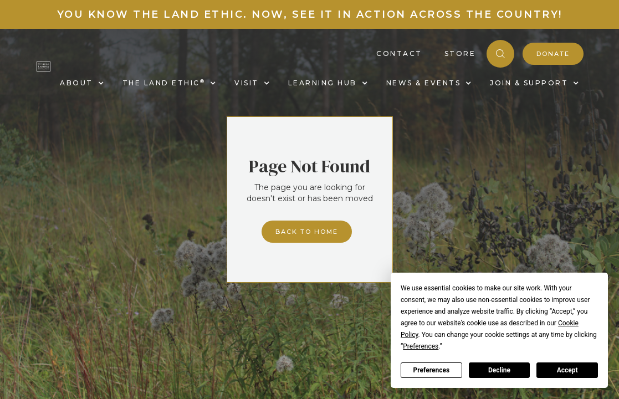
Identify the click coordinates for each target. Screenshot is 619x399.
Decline (499, 370)
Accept (567, 370)
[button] (80, 83)
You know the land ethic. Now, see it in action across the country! (309, 14)
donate (553, 54)
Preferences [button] (420, 346)
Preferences (431, 370)
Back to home (306, 232)
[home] (43, 66)
